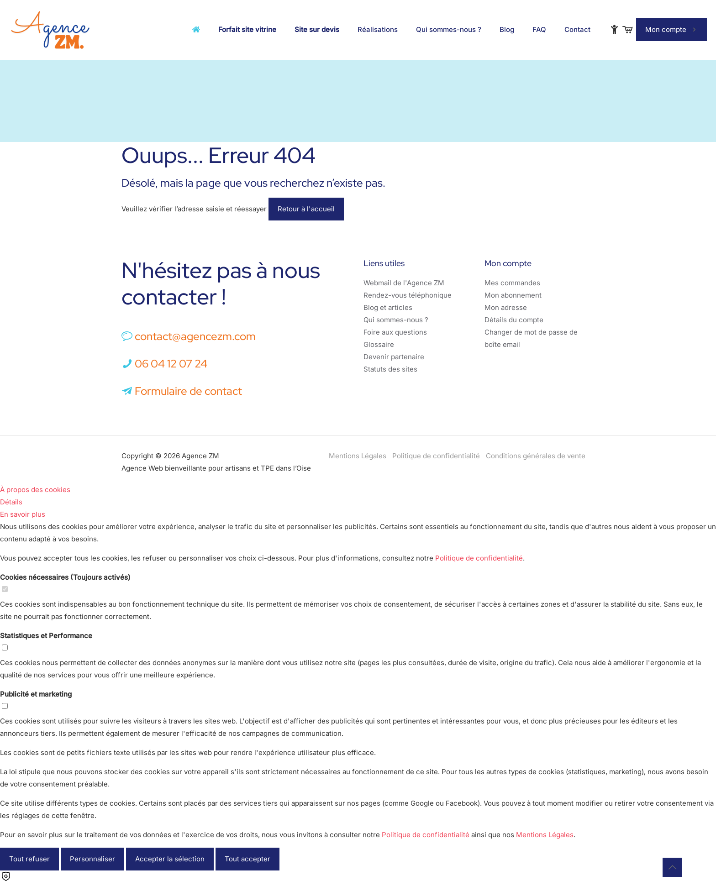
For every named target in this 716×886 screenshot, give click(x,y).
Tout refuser (29, 859)
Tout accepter (247, 859)
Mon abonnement (513, 295)
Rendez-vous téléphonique (407, 295)
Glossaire (378, 344)
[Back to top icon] (672, 867)
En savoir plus (22, 514)
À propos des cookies (35, 489)
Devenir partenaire (393, 356)
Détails (11, 502)
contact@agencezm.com (195, 336)
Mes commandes (512, 282)
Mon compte (671, 29)
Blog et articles (387, 307)
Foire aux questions (395, 332)
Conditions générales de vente (535, 455)
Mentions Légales (357, 455)
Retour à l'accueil (306, 208)
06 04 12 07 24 (171, 363)
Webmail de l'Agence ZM (403, 282)
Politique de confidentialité (436, 455)
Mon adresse (505, 307)
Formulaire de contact (181, 391)
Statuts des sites (390, 369)
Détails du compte (513, 319)
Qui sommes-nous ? (395, 319)
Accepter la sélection (170, 859)
